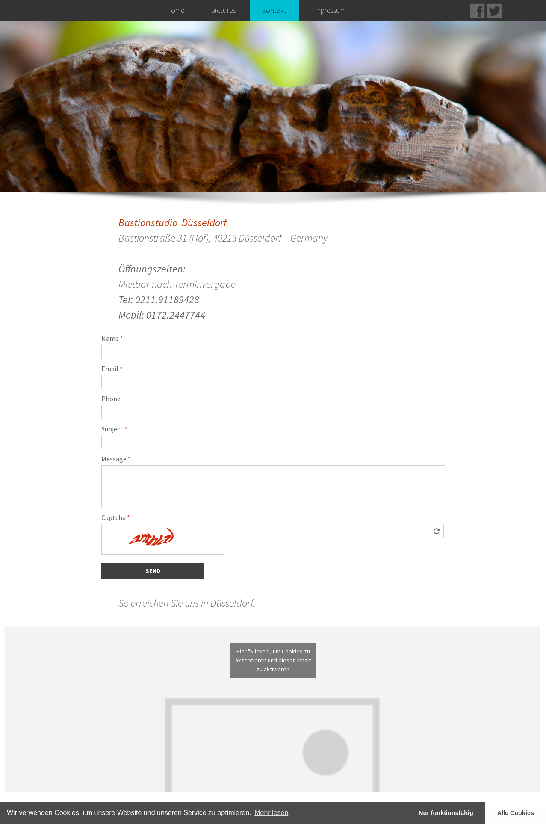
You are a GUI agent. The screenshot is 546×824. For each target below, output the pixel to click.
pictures (223, 10)
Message (116, 459)
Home (175, 10)
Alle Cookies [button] (515, 812)
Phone (111, 399)
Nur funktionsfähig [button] (446, 812)
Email (112, 369)
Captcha (115, 518)
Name (112, 339)
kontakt (274, 10)
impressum (329, 10)
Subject (114, 429)
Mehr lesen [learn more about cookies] (271, 812)
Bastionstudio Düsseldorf (172, 222)
